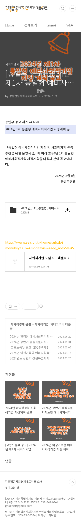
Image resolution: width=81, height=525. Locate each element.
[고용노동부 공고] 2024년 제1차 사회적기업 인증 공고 (30, 349)
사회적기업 (42, 324)
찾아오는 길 (12, 488)
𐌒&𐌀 (69, 25)
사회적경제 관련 (21, 324)
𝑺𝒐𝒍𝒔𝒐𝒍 (52, 25)
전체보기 (30, 25)
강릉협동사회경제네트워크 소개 (23, 481)
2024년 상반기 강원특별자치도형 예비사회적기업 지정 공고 (31, 344)
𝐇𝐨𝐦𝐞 (9, 25)
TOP (72, 482)
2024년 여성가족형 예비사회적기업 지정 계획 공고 (31, 355)
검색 (63, 8)
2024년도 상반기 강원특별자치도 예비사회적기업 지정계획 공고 (31, 360)
